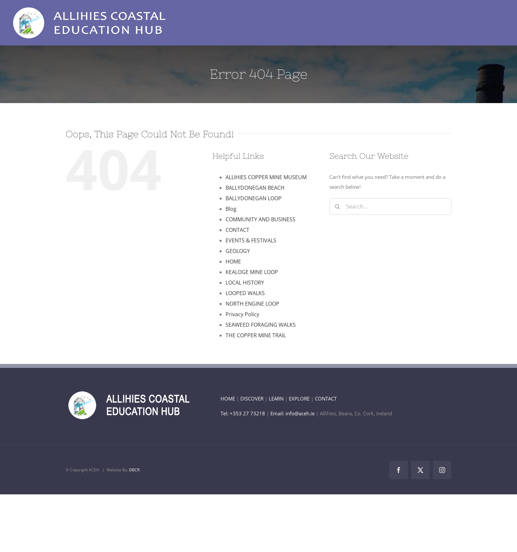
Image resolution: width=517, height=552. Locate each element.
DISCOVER (251, 398)
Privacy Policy (242, 314)
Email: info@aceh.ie (292, 413)
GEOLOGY (238, 251)
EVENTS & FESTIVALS (251, 240)
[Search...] (390, 206)
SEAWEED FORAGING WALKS (261, 324)
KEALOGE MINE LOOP (252, 272)
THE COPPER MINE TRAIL (256, 335)
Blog (231, 208)
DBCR (134, 470)
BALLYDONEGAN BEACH (255, 187)
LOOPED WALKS (245, 293)
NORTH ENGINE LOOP (252, 303)
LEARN (276, 398)
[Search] (337, 206)
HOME (233, 261)
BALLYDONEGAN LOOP (254, 198)
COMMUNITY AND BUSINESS (260, 219)
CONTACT (237, 230)
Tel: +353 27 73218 (243, 413)
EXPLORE (299, 398)
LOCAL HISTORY (245, 282)
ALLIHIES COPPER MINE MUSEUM (266, 177)
